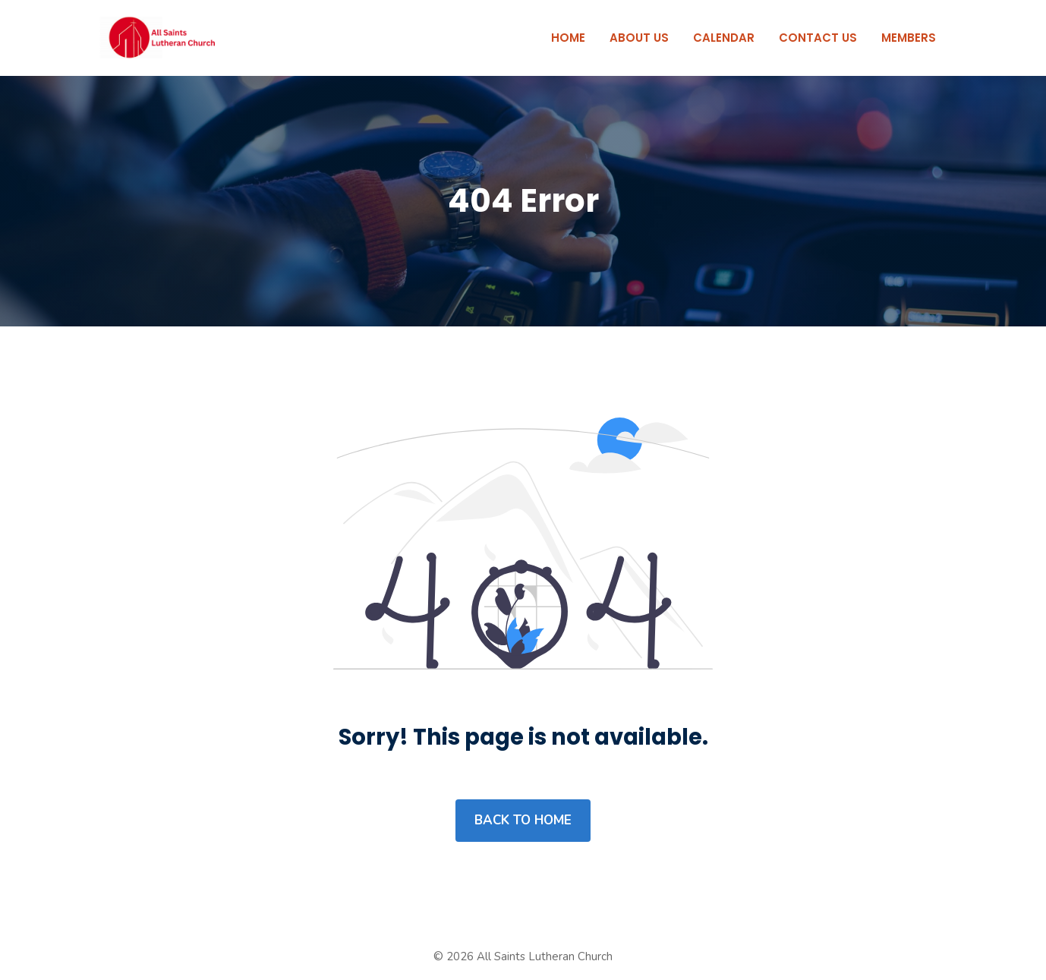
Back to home (523, 820)
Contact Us (818, 38)
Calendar (724, 38)
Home (568, 38)
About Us (639, 38)
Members (908, 38)
